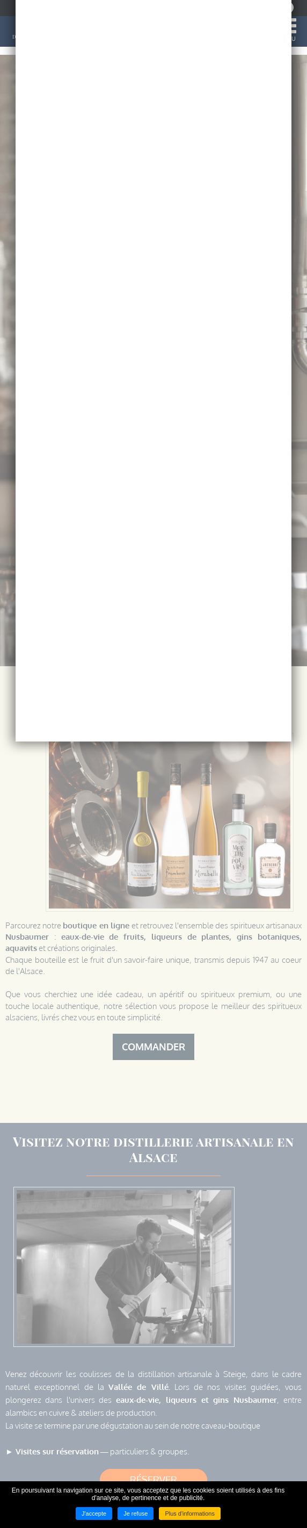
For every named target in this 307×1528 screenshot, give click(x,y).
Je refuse (135, 1513)
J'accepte (94, 1513)
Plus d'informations (190, 1513)
